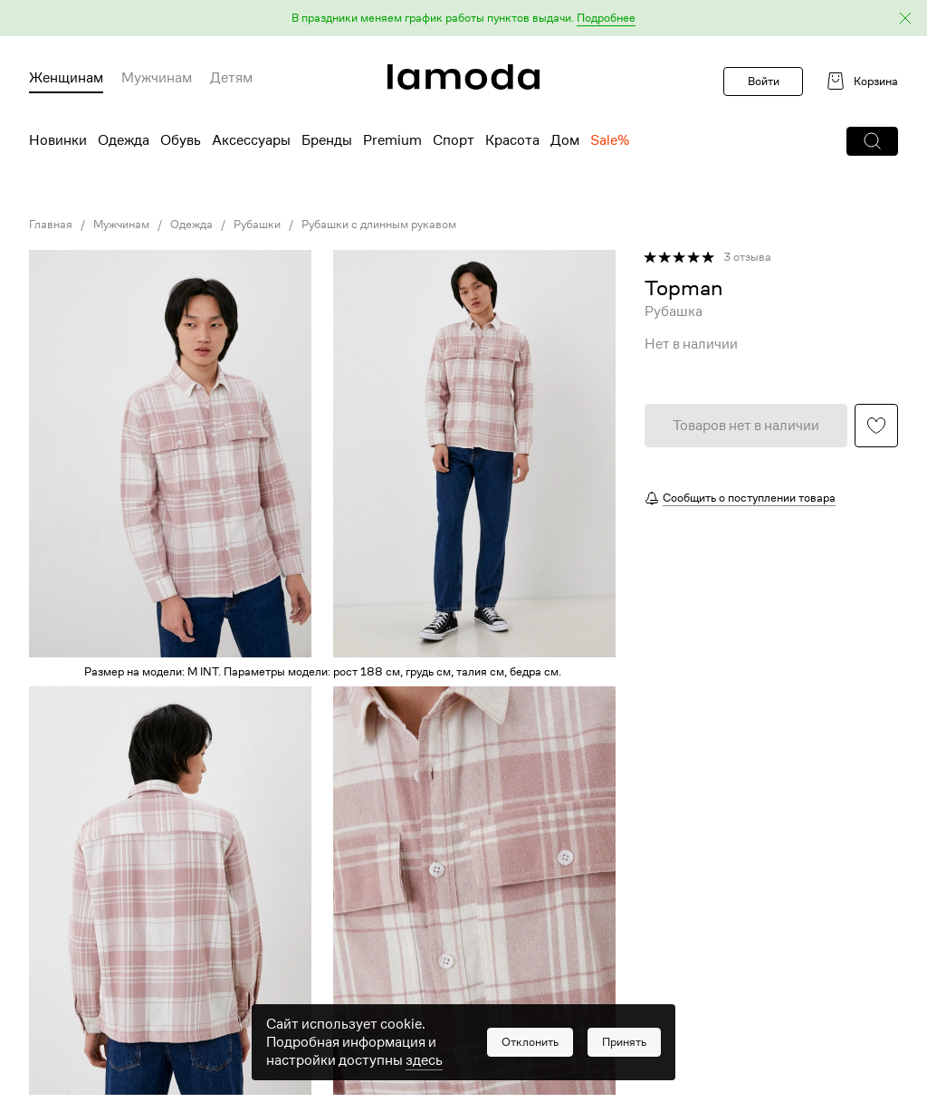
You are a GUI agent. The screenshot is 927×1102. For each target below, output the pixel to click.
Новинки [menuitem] (58, 140)
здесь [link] (424, 1068)
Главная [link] (50, 224)
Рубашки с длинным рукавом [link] (378, 224)
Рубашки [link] (257, 224)
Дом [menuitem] (564, 140)
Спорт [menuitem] (453, 140)
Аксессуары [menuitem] (251, 140)
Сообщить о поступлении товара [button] (749, 497)
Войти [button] (763, 81)
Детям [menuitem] (231, 78)
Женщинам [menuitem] (66, 78)
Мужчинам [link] (121, 224)
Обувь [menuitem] (180, 140)
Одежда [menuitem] (123, 140)
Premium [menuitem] (392, 140)
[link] (463, 77)
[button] (463, 18)
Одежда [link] (191, 224)
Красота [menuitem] (512, 140)
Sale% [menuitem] (609, 140)
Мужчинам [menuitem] (156, 78)
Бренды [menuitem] (326, 140)
